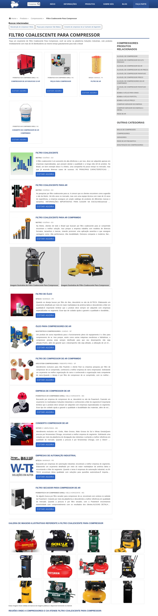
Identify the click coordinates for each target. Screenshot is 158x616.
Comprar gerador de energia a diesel (130, 109)
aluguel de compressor (127, 56)
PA (83, 572)
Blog (124, 4)
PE (55, 572)
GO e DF (71, 572)
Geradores (122, 137)
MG (27, 572)
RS (51, 572)
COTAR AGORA (19, 93)
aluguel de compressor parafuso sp (131, 88)
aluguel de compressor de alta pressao (130, 61)
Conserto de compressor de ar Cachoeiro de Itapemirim (82, 27)
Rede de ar (121, 114)
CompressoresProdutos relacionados (127, 46)
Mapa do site (106, 595)
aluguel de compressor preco (130, 77)
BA (60, 572)
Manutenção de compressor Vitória (21, 27)
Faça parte (141, 4)
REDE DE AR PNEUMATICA (126, 141)
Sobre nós (108, 4)
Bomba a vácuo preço (126, 100)
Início (52, 4)
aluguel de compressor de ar (129, 66)
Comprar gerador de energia (129, 104)
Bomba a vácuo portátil (127, 96)
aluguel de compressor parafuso (131, 73)
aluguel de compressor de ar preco (132, 70)
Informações (70, 4)
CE (65, 572)
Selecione (15, 572)
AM (78, 572)
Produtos (90, 4)
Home (103, 587)
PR (41, 572)
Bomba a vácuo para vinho (128, 93)
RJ (22, 572)
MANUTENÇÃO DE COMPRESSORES (130, 145)
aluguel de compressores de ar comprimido (130, 82)
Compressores (123, 133)
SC (46, 572)
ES (32, 572)
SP (36, 572)
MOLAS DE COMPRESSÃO (126, 130)
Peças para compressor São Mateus (49, 27)
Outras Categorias (130, 122)
